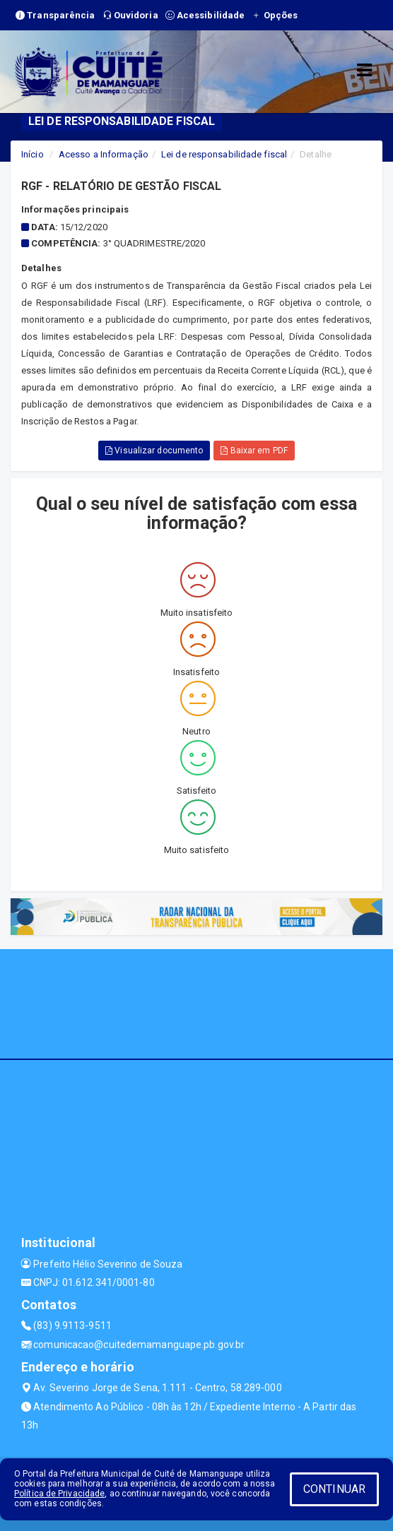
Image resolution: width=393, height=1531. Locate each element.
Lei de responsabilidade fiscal (224, 154)
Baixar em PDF (254, 450)
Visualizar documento (154, 450)
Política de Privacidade (59, 1494)
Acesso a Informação (103, 154)
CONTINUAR (334, 1489)
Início (32, 154)
